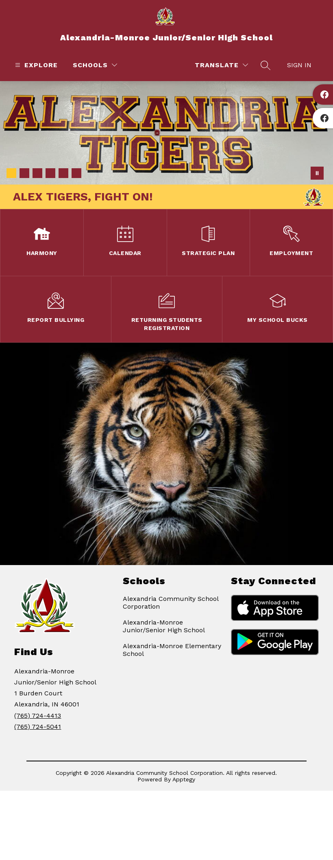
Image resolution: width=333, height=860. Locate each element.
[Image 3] (37, 173)
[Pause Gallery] (317, 173)
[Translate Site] (221, 65)
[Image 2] (24, 173)
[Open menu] (35, 65)
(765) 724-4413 (37, 715)
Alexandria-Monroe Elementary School (172, 650)
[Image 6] (76, 173)
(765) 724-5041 (37, 726)
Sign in (299, 65)
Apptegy (183, 779)
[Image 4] (50, 173)
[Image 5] (63, 173)
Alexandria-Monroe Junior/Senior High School (164, 626)
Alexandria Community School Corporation (170, 602)
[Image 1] (11, 173)
